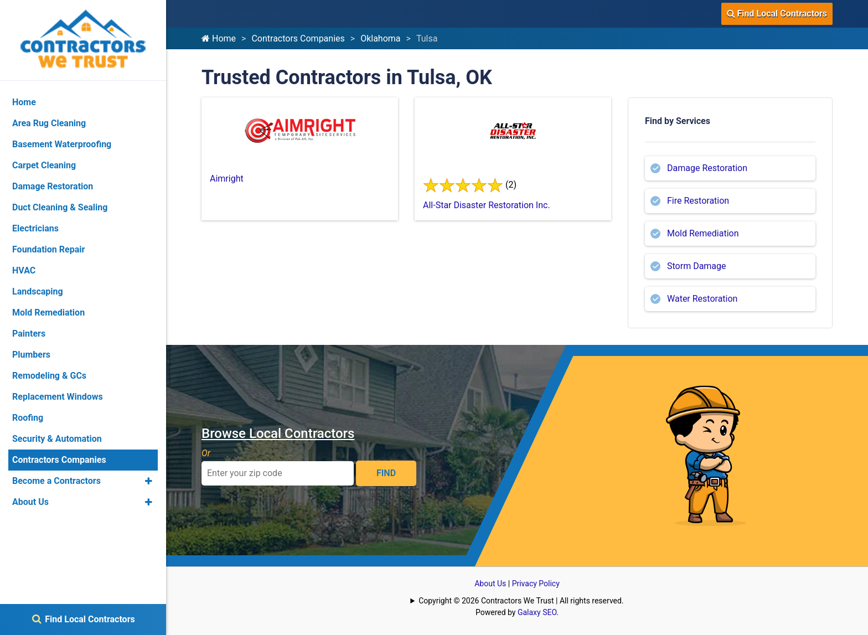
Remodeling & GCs (49, 375)
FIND (386, 473)
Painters (28, 333)
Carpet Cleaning (44, 165)
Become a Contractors (56, 481)
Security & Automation (57, 438)
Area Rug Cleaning (49, 123)
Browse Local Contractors (278, 433)
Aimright (227, 178)
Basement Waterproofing (61, 144)
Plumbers (31, 354)
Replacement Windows (57, 396)
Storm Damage (696, 266)
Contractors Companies (297, 38)
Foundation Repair (48, 249)
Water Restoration (702, 298)
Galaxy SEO (537, 612)
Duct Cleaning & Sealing (59, 207)
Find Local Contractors (777, 13)
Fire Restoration (698, 200)
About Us (490, 583)
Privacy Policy (536, 583)
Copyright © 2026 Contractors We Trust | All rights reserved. (520, 600)
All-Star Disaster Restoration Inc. (486, 205)
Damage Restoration (707, 168)
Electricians (35, 228)
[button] (149, 481)
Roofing (27, 417)
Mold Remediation (703, 233)
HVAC (23, 270)
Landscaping (37, 291)
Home (219, 38)
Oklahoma (380, 38)
